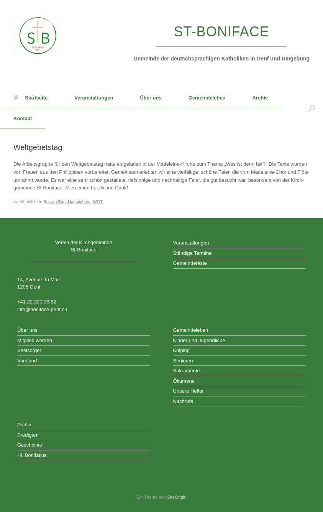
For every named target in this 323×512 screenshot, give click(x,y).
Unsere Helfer (188, 391)
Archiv (260, 98)
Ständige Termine (192, 253)
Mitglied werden (34, 340)
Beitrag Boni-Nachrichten (66, 201)
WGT (97, 201)
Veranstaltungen (93, 98)
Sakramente (186, 370)
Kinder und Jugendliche (199, 340)
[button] (311, 108)
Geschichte (29, 445)
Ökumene (184, 381)
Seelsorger (29, 350)
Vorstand (27, 361)
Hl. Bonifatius (32, 455)
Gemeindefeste (190, 263)
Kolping (181, 350)
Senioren (183, 361)
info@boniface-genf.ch (42, 309)
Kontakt (22, 118)
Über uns (150, 98)
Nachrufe (183, 401)
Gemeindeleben (207, 98)
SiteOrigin (177, 497)
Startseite (30, 98)
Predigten (28, 435)
